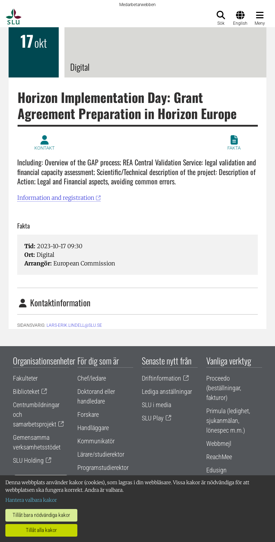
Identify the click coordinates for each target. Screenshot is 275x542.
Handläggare (93, 428)
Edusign (216, 470)
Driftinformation (161, 378)
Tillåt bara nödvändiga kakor (41, 515)
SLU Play (153, 418)
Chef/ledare (91, 378)
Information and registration (55, 197)
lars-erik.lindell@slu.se (74, 325)
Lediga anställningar (167, 391)
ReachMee (219, 457)
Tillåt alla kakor (41, 530)
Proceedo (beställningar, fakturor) (223, 387)
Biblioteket (26, 391)
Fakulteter (25, 378)
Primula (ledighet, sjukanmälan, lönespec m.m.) (228, 420)
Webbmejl (218, 443)
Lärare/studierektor (100, 454)
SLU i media (156, 405)
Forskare (88, 414)
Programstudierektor (103, 467)
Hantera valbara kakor (31, 500)
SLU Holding (28, 460)
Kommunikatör (96, 441)
